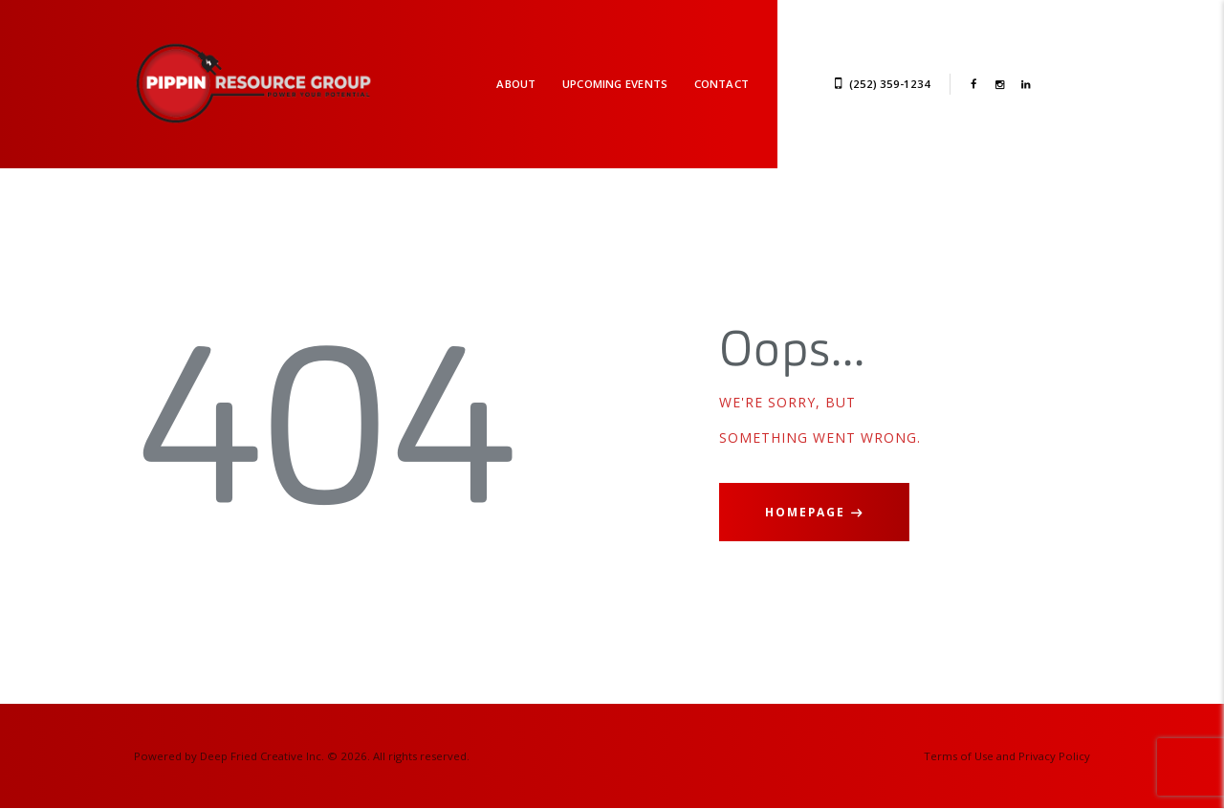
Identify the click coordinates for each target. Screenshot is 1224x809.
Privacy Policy (1054, 756)
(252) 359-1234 (889, 84)
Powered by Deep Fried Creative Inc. (229, 756)
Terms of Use (959, 756)
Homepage (805, 512)
